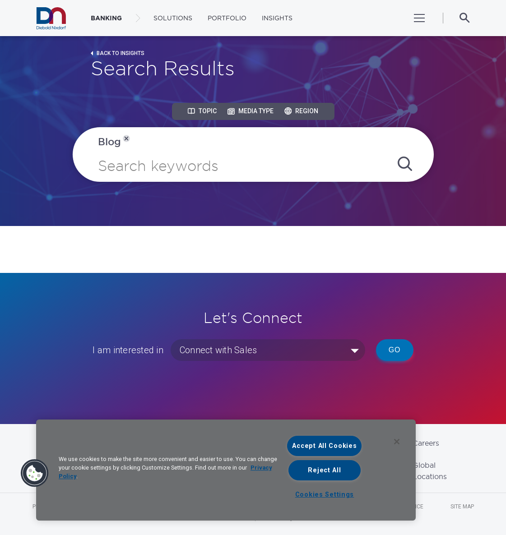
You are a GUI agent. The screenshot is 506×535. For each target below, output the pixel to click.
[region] (226, 470)
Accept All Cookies (324, 446)
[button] (34, 473)
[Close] (397, 442)
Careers (426, 442)
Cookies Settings (324, 494)
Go (395, 350)
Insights (277, 18)
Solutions (172, 18)
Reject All (324, 470)
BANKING (106, 18)
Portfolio (227, 18)
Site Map (462, 506)
